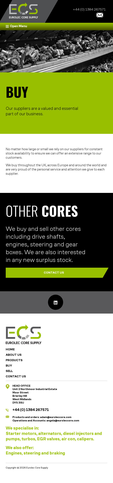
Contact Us (16, 376)
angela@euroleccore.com (62, 420)
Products (14, 360)
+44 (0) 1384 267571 (89, 9)
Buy (9, 365)
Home (10, 349)
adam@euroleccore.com (55, 417)
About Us (14, 355)
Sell (9, 371)
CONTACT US (73, 273)
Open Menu (18, 26)
